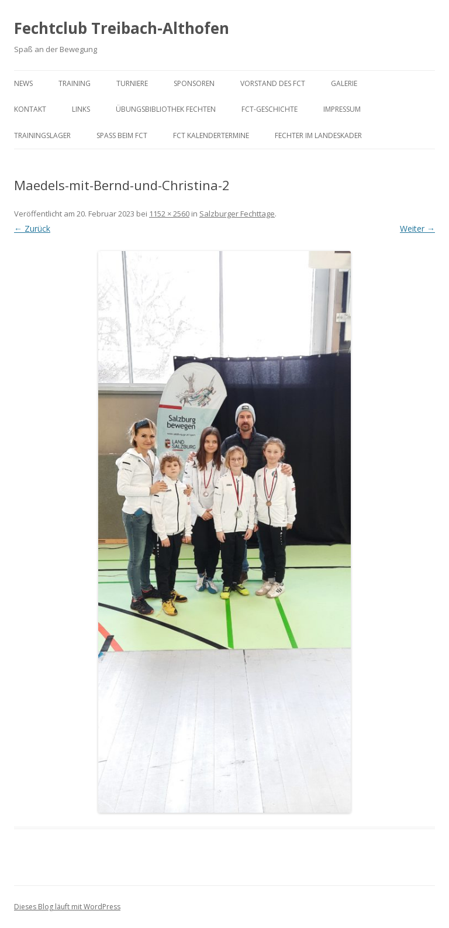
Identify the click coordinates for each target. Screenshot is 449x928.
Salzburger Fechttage (237, 213)
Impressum (342, 109)
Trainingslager (42, 135)
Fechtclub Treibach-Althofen (121, 28)
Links (81, 109)
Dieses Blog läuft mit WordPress (67, 907)
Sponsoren (194, 83)
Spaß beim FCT (121, 135)
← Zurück (32, 228)
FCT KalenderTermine (211, 135)
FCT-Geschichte (269, 109)
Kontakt (30, 109)
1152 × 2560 (169, 213)
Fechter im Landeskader (318, 135)
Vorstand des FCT (272, 83)
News (23, 83)
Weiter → (417, 228)
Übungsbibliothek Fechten (166, 109)
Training (74, 83)
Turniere (132, 83)
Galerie (344, 83)
